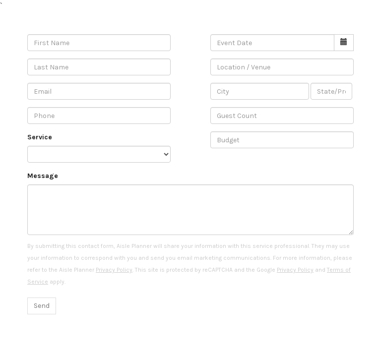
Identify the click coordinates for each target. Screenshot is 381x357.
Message (42, 176)
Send (42, 305)
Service (39, 137)
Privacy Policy (114, 269)
